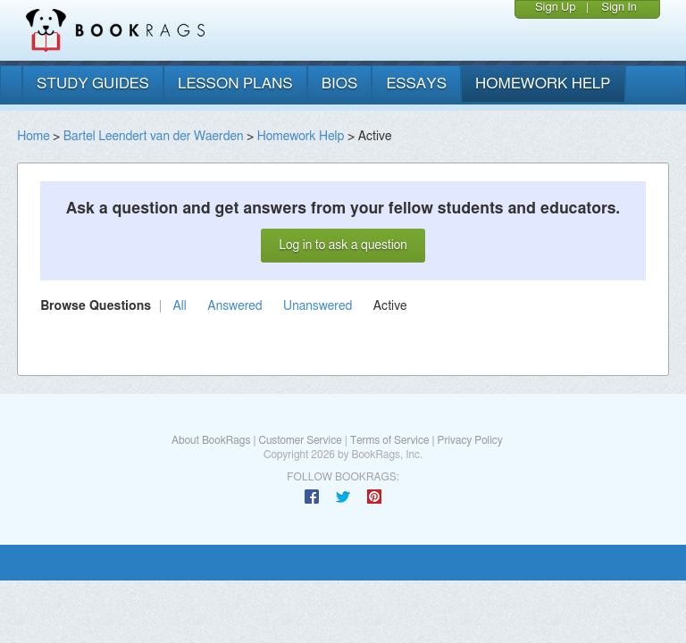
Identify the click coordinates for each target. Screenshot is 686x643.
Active (390, 306)
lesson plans (235, 83)
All (180, 306)
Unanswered (317, 306)
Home (33, 136)
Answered (234, 306)
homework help (543, 83)
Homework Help (301, 136)
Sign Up (555, 7)
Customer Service (299, 440)
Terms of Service (390, 440)
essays (416, 83)
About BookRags (211, 440)
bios (340, 83)
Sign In (619, 7)
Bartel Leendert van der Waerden (153, 136)
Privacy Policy (470, 440)
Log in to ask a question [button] (343, 245)
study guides (93, 83)
